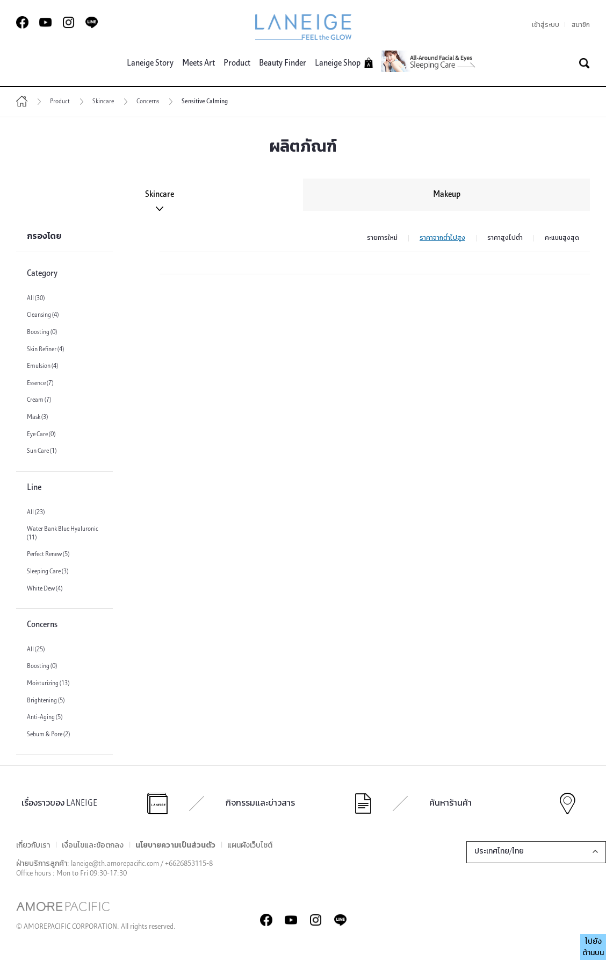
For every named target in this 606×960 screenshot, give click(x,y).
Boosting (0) (42, 332)
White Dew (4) (44, 589)
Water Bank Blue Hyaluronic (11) (62, 533)
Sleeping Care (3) (47, 571)
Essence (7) (40, 383)
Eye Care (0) (41, 434)
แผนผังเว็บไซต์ (249, 846)
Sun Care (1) (41, 451)
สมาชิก (581, 25)
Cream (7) (39, 400)
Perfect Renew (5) (48, 554)
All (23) (36, 512)
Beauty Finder (282, 63)
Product (236, 63)
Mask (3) (37, 417)
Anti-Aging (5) (44, 717)
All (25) (36, 649)
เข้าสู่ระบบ (545, 25)
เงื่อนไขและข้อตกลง (93, 846)
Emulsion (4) (42, 366)
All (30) (36, 298)
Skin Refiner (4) (45, 349)
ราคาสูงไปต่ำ (505, 238)
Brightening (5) (45, 701)
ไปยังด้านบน (593, 947)
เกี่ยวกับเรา (33, 846)
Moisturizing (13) (48, 683)
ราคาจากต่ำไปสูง (442, 238)
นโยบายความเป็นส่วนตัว (175, 846)
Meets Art (198, 63)
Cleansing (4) (43, 315)
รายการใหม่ (382, 238)
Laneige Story (150, 63)
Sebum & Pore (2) (48, 734)
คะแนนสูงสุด (562, 238)
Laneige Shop (344, 63)
